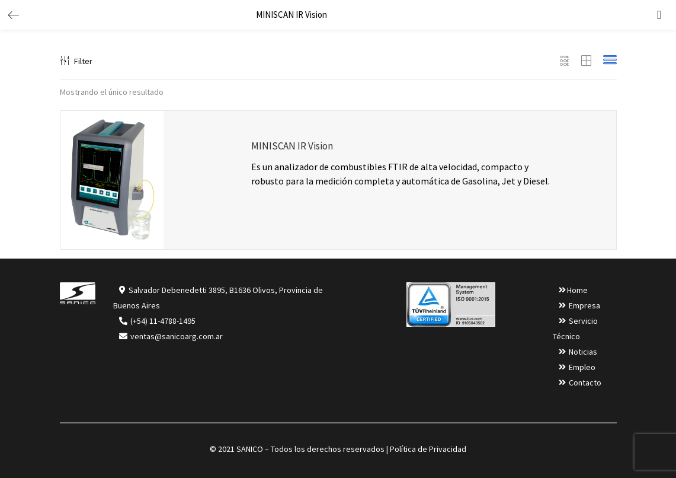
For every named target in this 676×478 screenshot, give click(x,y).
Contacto (585, 382)
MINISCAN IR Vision (292, 145)
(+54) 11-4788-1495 (163, 321)
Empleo (582, 367)
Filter (76, 61)
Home (577, 290)
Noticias (583, 351)
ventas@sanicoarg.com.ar (176, 336)
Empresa (584, 305)
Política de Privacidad (428, 449)
